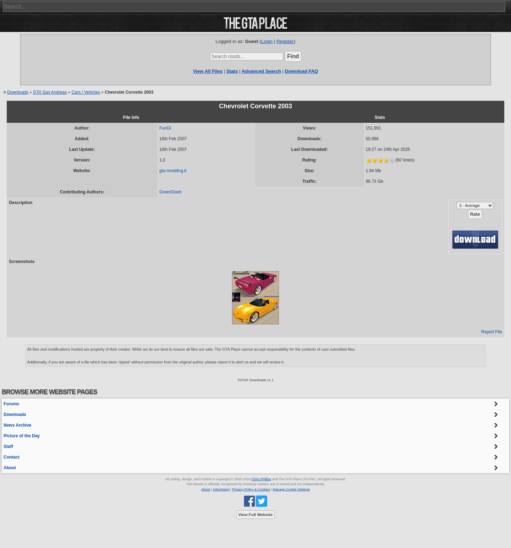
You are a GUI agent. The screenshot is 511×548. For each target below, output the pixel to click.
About (10, 467)
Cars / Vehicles (86, 92)
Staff (8, 446)
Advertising (221, 489)
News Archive (17, 425)
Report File (491, 331)
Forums (11, 403)
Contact (12, 457)
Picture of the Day (22, 435)
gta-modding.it (172, 170)
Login (267, 41)
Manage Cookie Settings (291, 489)
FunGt (165, 128)
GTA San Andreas (50, 92)
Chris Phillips (261, 479)
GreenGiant (170, 192)
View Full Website (255, 515)
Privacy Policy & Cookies (251, 489)
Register (285, 41)
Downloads (17, 92)
